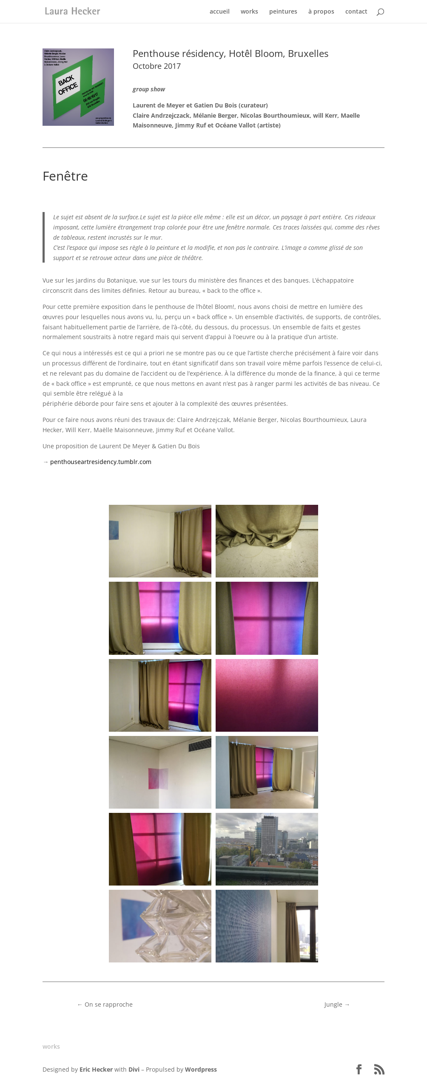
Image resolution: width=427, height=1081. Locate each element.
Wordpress (201, 1069)
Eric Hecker (96, 1069)
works (249, 11)
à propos (321, 11)
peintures (283, 11)
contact (356, 11)
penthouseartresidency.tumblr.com (100, 462)
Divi (133, 1069)
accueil (220, 11)
